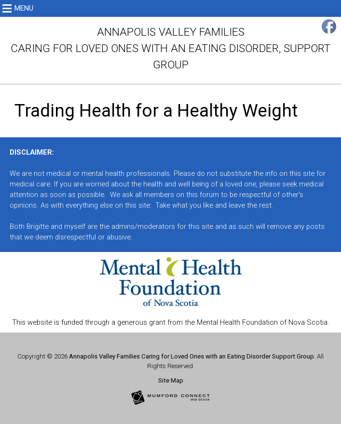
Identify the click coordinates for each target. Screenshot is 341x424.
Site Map (170, 380)
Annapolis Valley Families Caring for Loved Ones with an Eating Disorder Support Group (191, 356)
